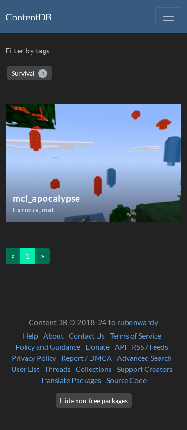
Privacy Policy (34, 357)
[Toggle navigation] (168, 16)
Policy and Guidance (47, 346)
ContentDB (29, 16)
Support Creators (145, 369)
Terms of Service (135, 335)
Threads (58, 369)
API (121, 346)
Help (30, 335)
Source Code (126, 380)
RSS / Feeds (150, 346)
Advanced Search (144, 357)
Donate (97, 346)
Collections (94, 369)
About (53, 335)
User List (25, 369)
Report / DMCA (86, 357)
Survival (29, 73)
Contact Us (87, 335)
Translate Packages (70, 380)
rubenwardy (138, 322)
